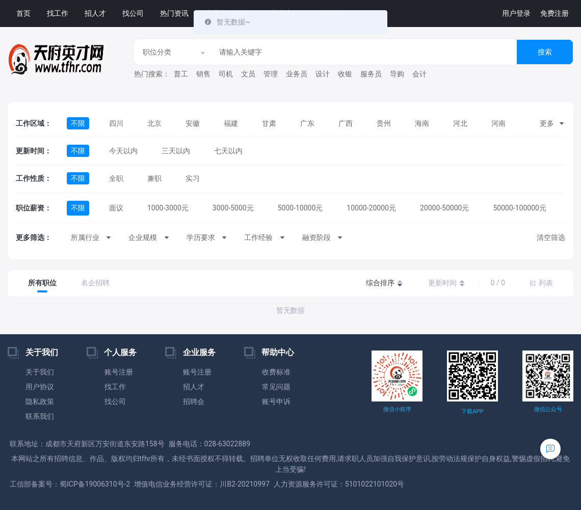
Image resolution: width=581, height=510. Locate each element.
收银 (345, 74)
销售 (203, 74)
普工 (181, 74)
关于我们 (39, 372)
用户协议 (39, 387)
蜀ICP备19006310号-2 (95, 484)
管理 (270, 74)
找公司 (133, 13)
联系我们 (39, 416)
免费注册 (554, 13)
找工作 (57, 13)
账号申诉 (276, 401)
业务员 (296, 74)
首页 (23, 13)
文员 (248, 74)
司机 (226, 74)
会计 (419, 74)
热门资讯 (174, 13)
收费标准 (276, 372)
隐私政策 (39, 401)
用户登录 (516, 13)
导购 (397, 74)
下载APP (472, 411)
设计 (322, 74)
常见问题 (276, 387)
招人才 (95, 13)
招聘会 (193, 401)
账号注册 (118, 372)
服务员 (371, 74)
